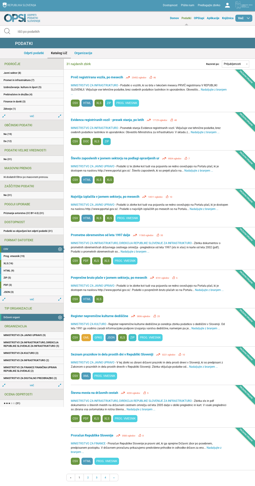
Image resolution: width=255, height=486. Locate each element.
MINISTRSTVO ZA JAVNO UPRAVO (93, 166)
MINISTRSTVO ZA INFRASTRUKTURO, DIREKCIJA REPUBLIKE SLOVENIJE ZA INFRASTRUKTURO (131, 243)
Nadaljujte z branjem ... (205, 132)
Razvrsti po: (212, 64)
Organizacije (83, 53)
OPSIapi (199, 18)
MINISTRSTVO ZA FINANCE (88, 443)
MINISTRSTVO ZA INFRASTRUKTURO (95, 85)
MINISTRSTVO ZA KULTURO (89, 324)
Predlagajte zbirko (209, 5)
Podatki (186, 18)
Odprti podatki (34, 53)
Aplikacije (213, 18)
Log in (227, 5)
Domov (174, 18)
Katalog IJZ (59, 53)
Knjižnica (228, 18)
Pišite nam (187, 5)
